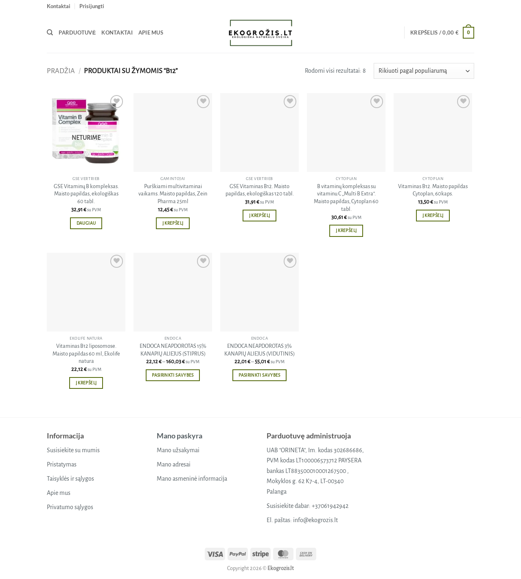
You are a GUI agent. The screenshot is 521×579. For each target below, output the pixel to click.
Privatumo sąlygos (70, 507)
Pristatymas (62, 464)
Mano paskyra (179, 435)
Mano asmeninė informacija (192, 478)
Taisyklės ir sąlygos (70, 478)
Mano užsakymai (178, 450)
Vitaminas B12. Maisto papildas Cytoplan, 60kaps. (433, 190)
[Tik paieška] (50, 32)
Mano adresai (173, 464)
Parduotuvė (77, 32)
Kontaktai (58, 6)
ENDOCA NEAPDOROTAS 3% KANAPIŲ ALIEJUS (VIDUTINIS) (259, 350)
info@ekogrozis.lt (315, 520)
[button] (91, 6)
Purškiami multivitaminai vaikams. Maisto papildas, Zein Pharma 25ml (172, 193)
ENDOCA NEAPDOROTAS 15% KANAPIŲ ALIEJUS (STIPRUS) (173, 350)
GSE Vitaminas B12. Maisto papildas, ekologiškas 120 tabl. (259, 190)
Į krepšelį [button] (172, 223)
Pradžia (61, 71)
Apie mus (150, 32)
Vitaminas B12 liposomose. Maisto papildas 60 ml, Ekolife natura (86, 353)
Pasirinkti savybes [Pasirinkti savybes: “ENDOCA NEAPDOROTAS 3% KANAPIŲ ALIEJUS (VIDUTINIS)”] (259, 375)
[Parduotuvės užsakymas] (424, 71)
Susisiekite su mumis (73, 450)
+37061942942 (330, 506)
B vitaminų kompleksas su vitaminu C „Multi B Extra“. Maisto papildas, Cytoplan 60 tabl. (346, 197)
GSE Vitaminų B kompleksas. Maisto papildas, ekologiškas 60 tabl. (86, 193)
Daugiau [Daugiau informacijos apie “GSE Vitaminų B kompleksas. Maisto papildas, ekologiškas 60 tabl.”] (86, 223)
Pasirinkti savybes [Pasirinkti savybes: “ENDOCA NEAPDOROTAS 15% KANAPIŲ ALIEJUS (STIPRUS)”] (172, 375)
